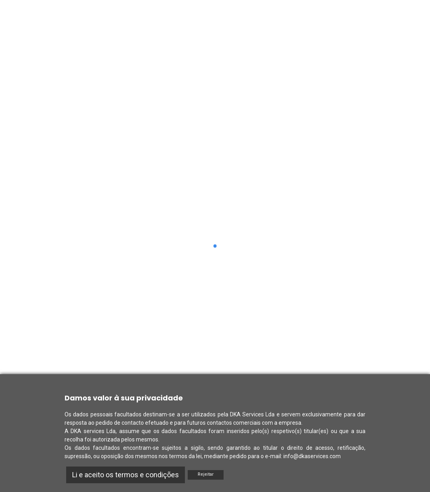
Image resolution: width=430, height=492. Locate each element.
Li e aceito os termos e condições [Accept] (125, 475)
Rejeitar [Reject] (206, 474)
